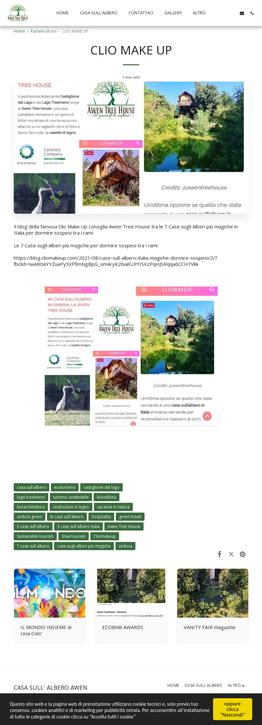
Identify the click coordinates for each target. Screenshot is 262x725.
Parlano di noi (43, 31)
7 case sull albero (33, 546)
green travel (130, 516)
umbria (125, 546)
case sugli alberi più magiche (84, 546)
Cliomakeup (105, 536)
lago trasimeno (31, 497)
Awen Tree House (124, 526)
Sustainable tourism (35, 536)
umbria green (29, 516)
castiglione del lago (101, 487)
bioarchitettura (31, 507)
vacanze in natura (113, 507)
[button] (221, 13)
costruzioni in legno (71, 507)
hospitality (101, 516)
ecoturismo (64, 487)
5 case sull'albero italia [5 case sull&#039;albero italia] (78, 526)
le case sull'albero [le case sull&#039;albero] (67, 516)
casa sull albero (31, 487)
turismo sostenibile (71, 497)
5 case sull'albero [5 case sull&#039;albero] (33, 526)
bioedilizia (106, 497)
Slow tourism (73, 536)
